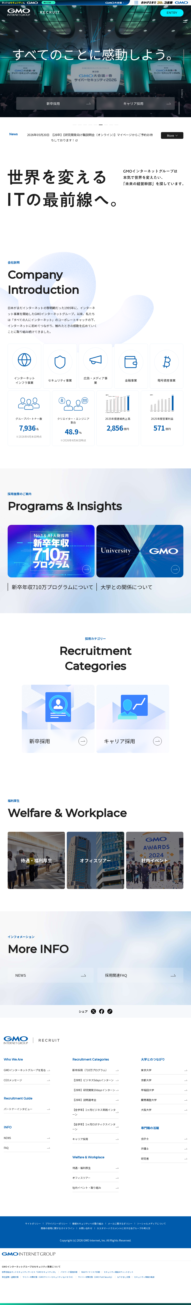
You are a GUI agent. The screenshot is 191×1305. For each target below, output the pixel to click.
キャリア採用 (95, 1139)
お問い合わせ (85, 1228)
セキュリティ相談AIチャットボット (118, 1272)
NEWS (27, 1138)
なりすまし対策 (123, 1277)
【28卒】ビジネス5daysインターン (95, 1080)
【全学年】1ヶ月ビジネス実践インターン (95, 1112)
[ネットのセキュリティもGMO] (28, 2)
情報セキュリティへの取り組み (87, 1223)
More (172, 135)
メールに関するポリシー (120, 1223)
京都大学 (164, 1080)
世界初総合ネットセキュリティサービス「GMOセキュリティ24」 (29, 1272)
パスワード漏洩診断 (69, 1272)
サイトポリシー (33, 1223)
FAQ (27, 1148)
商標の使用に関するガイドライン (57, 1228)
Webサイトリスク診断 (90, 1272)
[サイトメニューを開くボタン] (185, 21)
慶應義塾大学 (164, 1100)
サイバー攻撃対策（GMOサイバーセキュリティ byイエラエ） (48, 1277)
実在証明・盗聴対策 (10, 1277)
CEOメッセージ (27, 1080)
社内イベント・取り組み (95, 1187)
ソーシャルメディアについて (151, 1223)
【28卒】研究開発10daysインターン (95, 1090)
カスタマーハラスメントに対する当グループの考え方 (123, 1228)
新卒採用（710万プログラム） (95, 1070)
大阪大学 (164, 1109)
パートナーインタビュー (27, 1109)
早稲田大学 (164, 1090)
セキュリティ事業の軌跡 (144, 1277)
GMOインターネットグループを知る (27, 1070)
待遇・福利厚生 (95, 1168)
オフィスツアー (95, 1178)
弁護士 (164, 1148)
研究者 (164, 1158)
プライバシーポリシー (56, 1223)
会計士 (164, 1138)
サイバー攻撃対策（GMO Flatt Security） (95, 1277)
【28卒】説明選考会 (95, 1100)
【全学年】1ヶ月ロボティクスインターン (95, 1126)
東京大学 (164, 1070)
